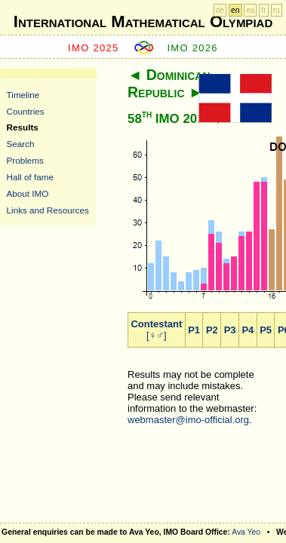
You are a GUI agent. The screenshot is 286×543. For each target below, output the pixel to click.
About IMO (28, 193)
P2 (212, 330)
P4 (247, 330)
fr (263, 10)
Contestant (156, 324)
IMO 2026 (192, 48)
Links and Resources (48, 210)
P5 (266, 330)
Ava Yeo (246, 532)
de (220, 10)
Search (21, 144)
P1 (194, 330)
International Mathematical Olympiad (143, 21)
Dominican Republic (169, 83)
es (250, 10)
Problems (25, 160)
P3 (230, 330)
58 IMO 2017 (169, 119)
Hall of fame (30, 177)
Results (22, 127)
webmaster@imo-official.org (188, 419)
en (235, 10)
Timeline (23, 95)
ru (276, 10)
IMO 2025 (93, 48)
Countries (26, 111)
